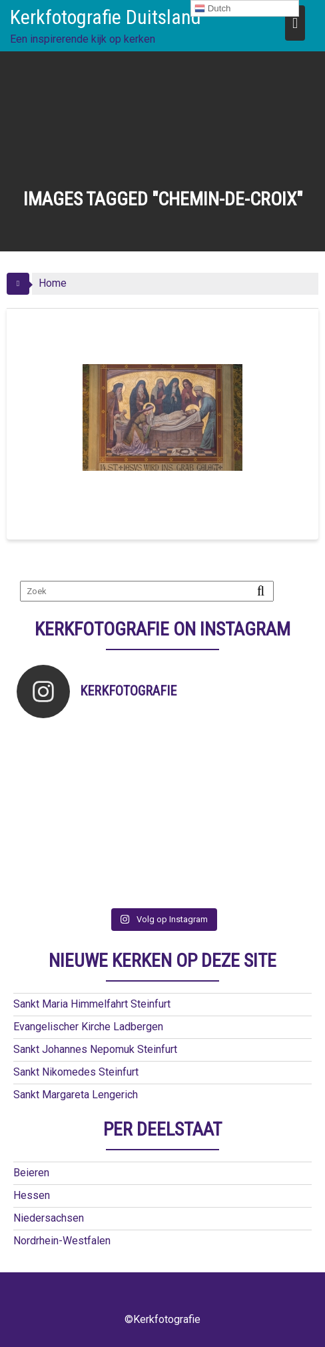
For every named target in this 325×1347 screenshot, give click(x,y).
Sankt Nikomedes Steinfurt (76, 1072)
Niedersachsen (48, 1218)
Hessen (31, 1195)
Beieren (31, 1172)
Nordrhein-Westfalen (62, 1240)
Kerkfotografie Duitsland (105, 17)
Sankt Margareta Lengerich (75, 1094)
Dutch (212, 8)
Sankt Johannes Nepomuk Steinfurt (95, 1049)
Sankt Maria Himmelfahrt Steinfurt (91, 1004)
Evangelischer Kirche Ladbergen (88, 1026)
